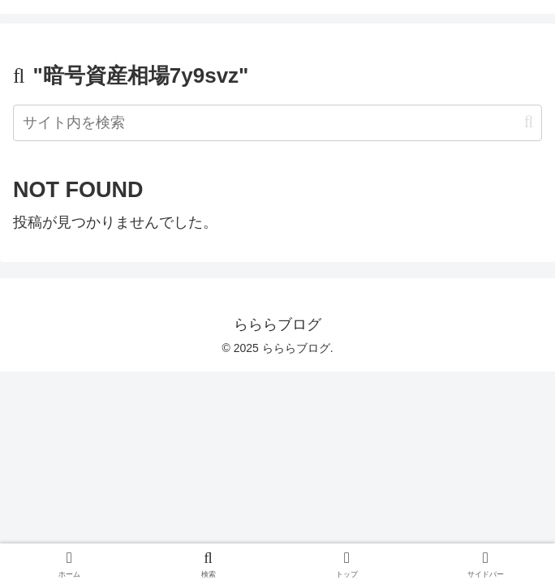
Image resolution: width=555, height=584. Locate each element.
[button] (529, 122)
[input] (277, 123)
